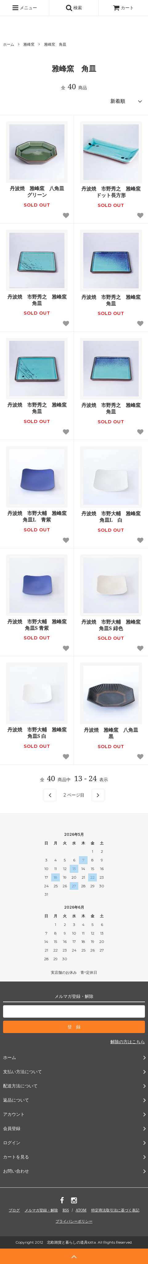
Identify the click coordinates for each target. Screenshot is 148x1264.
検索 (74, 7)
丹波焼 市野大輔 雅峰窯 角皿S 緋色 (111, 625)
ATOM (81, 1210)
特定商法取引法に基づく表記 (115, 1210)
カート (123, 7)
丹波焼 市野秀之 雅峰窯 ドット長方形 (111, 192)
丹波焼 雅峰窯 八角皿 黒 (113, 733)
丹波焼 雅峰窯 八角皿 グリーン (39, 191)
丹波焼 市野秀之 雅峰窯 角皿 (37, 300)
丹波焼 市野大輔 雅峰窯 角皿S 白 (37, 732)
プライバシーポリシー (74, 1221)
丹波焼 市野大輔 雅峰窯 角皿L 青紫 (37, 516)
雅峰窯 (29, 44)
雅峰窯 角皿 (55, 44)
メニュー (24, 7)
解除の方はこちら (127, 1041)
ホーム (8, 44)
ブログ (14, 1210)
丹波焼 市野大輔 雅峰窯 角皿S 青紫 (37, 624)
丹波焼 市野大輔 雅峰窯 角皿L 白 (111, 516)
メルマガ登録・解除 (41, 1210)
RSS (66, 1210)
